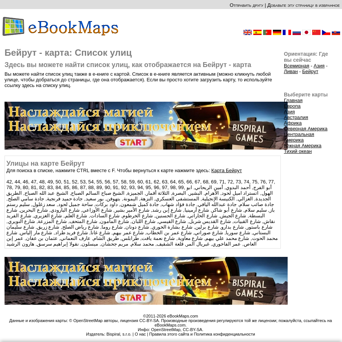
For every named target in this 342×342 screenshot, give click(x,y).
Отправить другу (246, 5)
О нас (140, 334)
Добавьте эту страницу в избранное (303, 5)
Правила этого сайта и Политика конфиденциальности (202, 334)
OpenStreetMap (165, 329)
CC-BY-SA (192, 329)
